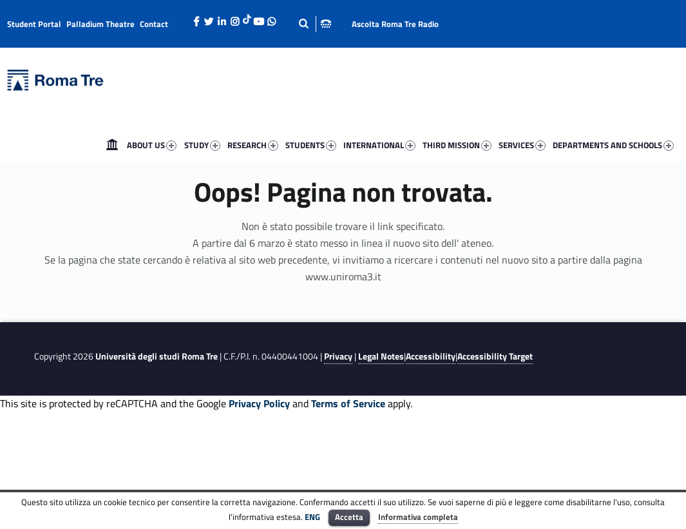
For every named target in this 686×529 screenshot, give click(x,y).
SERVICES (522, 145)
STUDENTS (310, 145)
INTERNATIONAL (379, 145)
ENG (312, 516)
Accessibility (430, 356)
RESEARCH (252, 145)
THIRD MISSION (457, 145)
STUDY (202, 145)
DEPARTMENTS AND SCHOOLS (613, 145)
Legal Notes (381, 356)
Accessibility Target (495, 356)
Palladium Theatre (100, 23)
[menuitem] (112, 145)
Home (112, 145)
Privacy (338, 356)
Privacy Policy (259, 403)
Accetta (349, 516)
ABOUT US (151, 145)
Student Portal (34, 23)
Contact (154, 23)
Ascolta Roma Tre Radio (395, 23)
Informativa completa (418, 516)
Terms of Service (348, 403)
